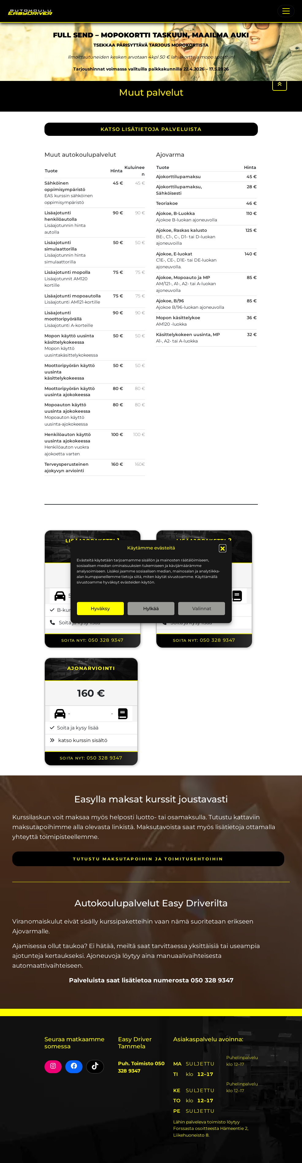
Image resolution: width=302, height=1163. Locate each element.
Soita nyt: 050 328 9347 (92, 640)
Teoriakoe (167, 203)
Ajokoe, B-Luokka (175, 213)
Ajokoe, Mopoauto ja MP (183, 277)
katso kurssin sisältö (82, 740)
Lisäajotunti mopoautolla (72, 295)
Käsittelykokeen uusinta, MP (188, 334)
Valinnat (201, 608)
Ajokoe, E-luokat (174, 253)
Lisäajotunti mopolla (67, 272)
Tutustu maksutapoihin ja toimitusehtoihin (148, 859)
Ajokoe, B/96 (170, 300)
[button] (223, 548)
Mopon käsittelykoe (178, 317)
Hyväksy (100, 608)
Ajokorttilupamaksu (178, 176)
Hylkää (151, 608)
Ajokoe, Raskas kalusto (181, 230)
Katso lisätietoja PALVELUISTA (151, 129)
